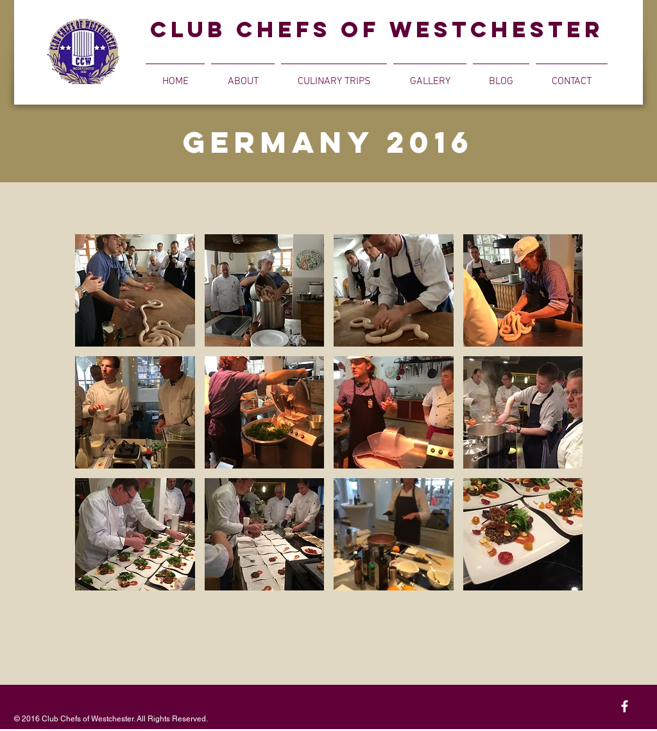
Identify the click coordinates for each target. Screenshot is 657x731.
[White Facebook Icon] (625, 706)
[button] (243, 76)
